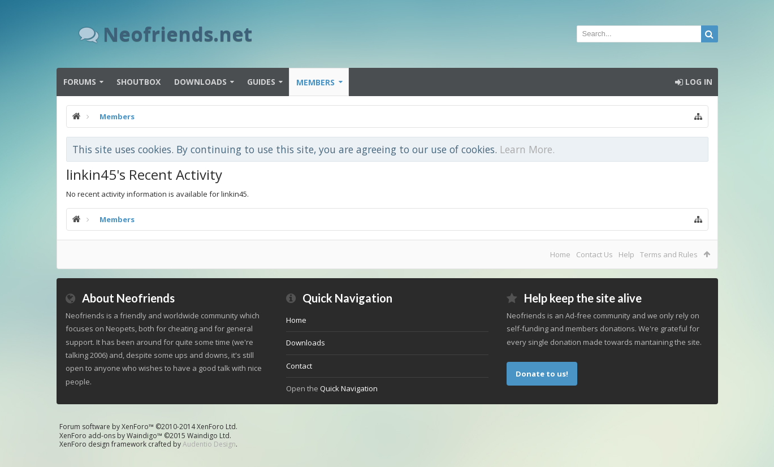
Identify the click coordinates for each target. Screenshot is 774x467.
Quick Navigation (349, 388)
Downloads (200, 81)
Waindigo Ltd (208, 435)
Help (626, 254)
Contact (299, 366)
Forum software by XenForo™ (148, 426)
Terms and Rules (669, 254)
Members (315, 82)
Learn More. (527, 149)
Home (560, 254)
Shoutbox (138, 81)
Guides (261, 81)
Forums (79, 81)
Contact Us (594, 254)
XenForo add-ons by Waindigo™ (110, 435)
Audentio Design (209, 444)
